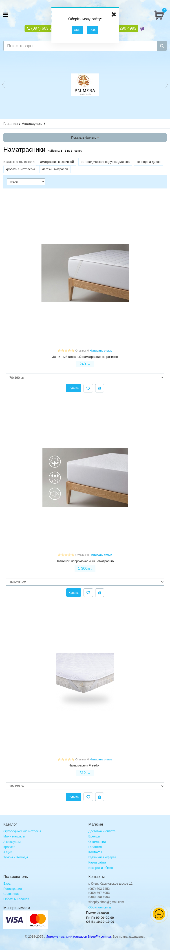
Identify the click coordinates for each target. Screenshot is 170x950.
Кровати (9, 847)
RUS (93, 30)
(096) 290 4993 (122, 28)
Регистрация (12, 888)
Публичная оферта (102, 857)
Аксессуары (32, 124)
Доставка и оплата (102, 831)
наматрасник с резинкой (56, 162)
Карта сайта (97, 862)
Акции (7, 852)
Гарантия (95, 847)
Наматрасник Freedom (85, 765)
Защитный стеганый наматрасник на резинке (85, 357)
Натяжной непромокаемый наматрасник (85, 561)
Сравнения (11, 894)
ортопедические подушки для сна (105, 162)
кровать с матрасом (20, 169)
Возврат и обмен (100, 868)
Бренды (94, 836)
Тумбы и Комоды (15, 857)
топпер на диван (149, 162)
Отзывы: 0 (82, 350)
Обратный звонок (16, 899)
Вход (7, 883)
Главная (10, 124)
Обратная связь (100, 907)
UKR (77, 30)
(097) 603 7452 (44, 28)
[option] (85, 84)
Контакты (95, 852)
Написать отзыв (101, 350)
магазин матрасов (55, 169)
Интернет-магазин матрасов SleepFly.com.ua (78, 936)
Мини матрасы (14, 836)
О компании (97, 842)
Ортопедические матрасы (22, 831)
